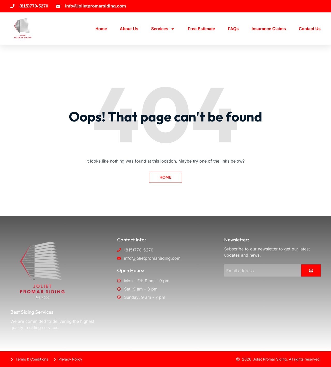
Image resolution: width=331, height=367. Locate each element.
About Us (129, 29)
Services (163, 29)
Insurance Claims (269, 29)
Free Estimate (201, 29)
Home (101, 29)
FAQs (233, 29)
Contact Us (310, 29)
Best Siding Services (31, 312)
